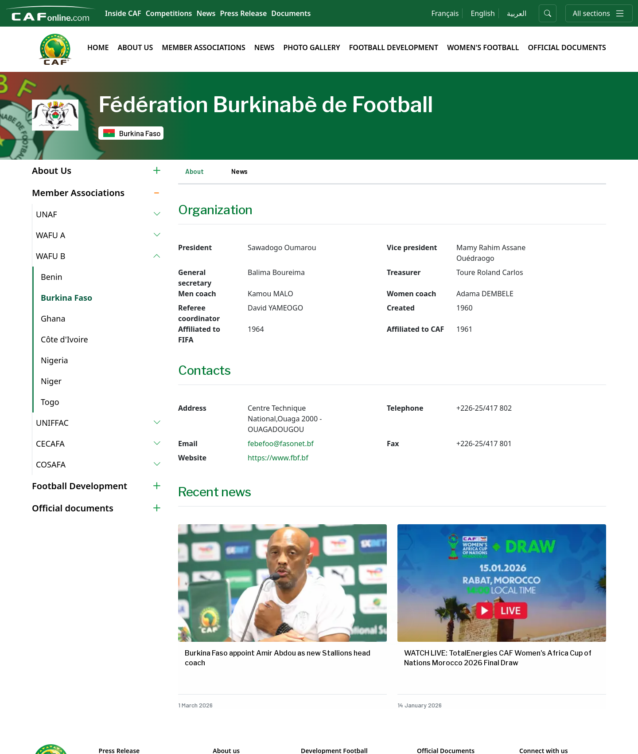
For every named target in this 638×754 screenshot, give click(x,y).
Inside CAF (123, 13)
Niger (51, 381)
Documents (291, 13)
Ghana (53, 318)
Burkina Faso (66, 297)
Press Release (243, 13)
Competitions (169, 13)
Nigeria (54, 360)
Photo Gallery (311, 47)
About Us (135, 47)
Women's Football (483, 47)
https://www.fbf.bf (278, 458)
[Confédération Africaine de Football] (50, 12)
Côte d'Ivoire (64, 339)
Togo (50, 402)
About (194, 171)
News (206, 13)
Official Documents (567, 47)
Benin (51, 276)
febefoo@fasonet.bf (281, 443)
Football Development (393, 47)
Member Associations (203, 47)
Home (98, 47)
